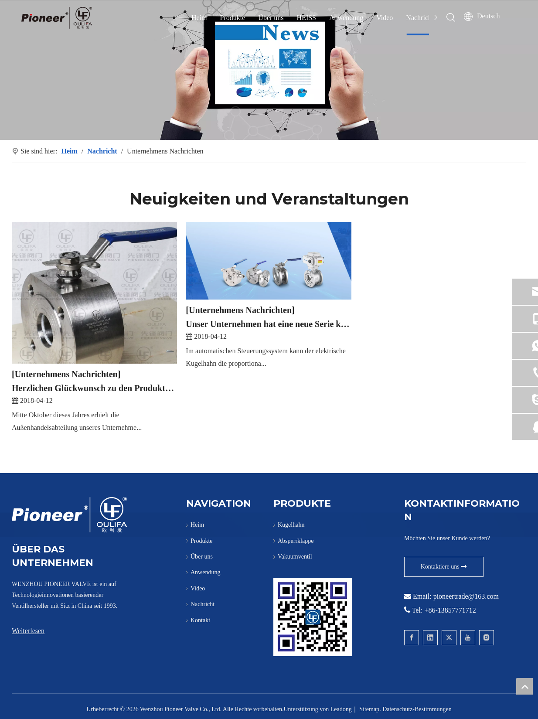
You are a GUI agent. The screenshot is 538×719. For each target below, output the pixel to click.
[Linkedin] (430, 637)
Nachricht (419, 17)
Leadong (341, 709)
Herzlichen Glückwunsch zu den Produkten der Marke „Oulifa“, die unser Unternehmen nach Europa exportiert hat (94, 388)
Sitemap (369, 709)
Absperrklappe (295, 541)
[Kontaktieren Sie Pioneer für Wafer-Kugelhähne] (312, 617)
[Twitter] (449, 637)
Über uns (270, 17)
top (524, 686)
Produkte (232, 17)
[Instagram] (486, 637)
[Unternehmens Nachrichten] (66, 374)
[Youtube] (467, 637)
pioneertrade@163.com (466, 596)
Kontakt (200, 620)
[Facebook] (411, 637)
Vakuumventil (295, 556)
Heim (199, 17)
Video (384, 17)
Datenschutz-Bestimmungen (417, 709)
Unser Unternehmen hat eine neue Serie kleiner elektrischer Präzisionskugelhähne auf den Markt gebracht (268, 324)
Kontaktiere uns (444, 566)
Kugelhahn (291, 524)
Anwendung (346, 17)
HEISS (306, 17)
